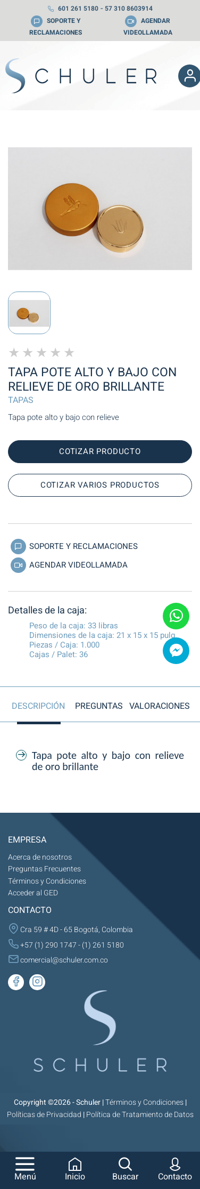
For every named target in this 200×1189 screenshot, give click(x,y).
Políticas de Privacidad (44, 1114)
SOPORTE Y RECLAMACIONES (55, 26)
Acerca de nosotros (40, 857)
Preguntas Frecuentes (44, 869)
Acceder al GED (33, 893)
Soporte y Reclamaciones (73, 548)
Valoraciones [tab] (159, 706)
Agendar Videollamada (68, 567)
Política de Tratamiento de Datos (140, 1114)
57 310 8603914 (129, 8)
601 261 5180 (72, 8)
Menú (25, 1170)
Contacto (175, 1170)
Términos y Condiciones (47, 881)
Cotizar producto (100, 451)
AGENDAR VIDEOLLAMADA (147, 26)
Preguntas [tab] (99, 706)
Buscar (125, 1170)
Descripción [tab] (38, 706)
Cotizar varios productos (100, 485)
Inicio (75, 1170)
